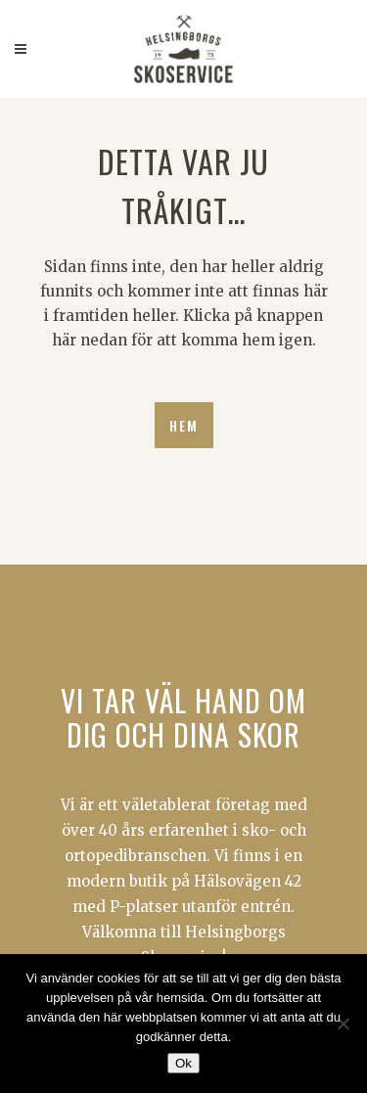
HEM (184, 425)
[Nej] (342, 1023)
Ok (183, 1063)
